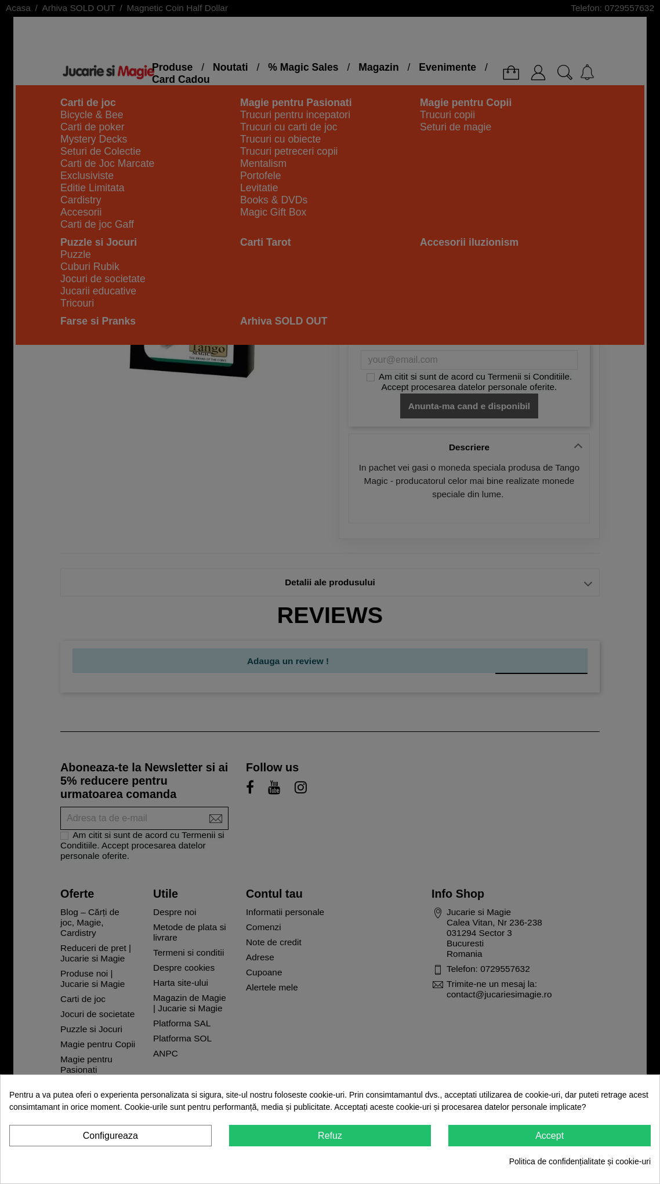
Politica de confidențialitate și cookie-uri (580, 1161)
